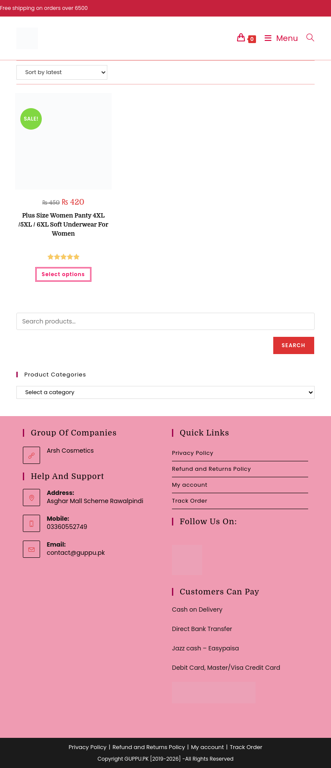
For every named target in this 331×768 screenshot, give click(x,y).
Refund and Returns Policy (211, 469)
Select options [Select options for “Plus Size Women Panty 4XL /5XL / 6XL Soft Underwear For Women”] (63, 274)
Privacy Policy (192, 453)
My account (189, 485)
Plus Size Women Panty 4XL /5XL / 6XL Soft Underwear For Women (64, 224)
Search (294, 345)
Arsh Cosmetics (70, 450)
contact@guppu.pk (76, 552)
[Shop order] (61, 72)
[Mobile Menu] (279, 38)
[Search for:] (307, 38)
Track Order (189, 501)
